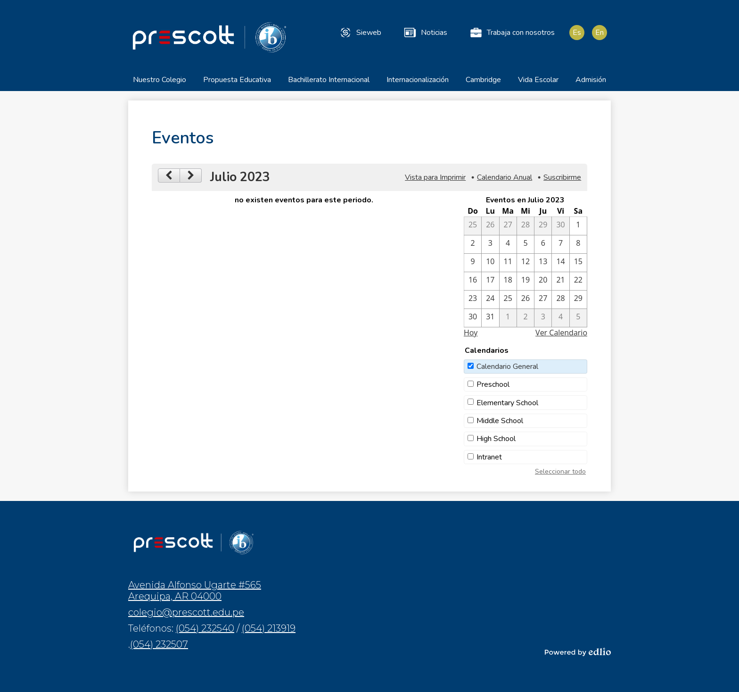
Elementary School (507, 403)
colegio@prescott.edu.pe (186, 612)
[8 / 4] (560, 318)
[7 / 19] (525, 281)
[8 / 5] (578, 318)
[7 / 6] (543, 244)
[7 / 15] (578, 263)
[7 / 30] (473, 318)
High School (496, 439)
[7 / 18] (508, 281)
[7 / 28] (560, 300)
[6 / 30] (560, 226)
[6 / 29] (543, 226)
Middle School (499, 422)
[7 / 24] (490, 300)
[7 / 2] (473, 244)
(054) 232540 (205, 628)
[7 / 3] (490, 244)
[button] (159, 83)
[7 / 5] (525, 244)
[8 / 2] (525, 318)
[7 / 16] (473, 281)
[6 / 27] (508, 226)
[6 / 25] (473, 226)
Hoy (470, 333)
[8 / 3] (543, 318)
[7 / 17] (490, 281)
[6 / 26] (490, 226)
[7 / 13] (543, 263)
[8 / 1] (508, 318)
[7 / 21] (560, 281)
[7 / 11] (508, 263)
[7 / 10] (490, 263)
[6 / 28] (525, 226)
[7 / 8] (578, 244)
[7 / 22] (578, 281)
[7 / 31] (490, 318)
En (599, 32)
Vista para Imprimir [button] (435, 178)
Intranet (489, 457)
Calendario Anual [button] (504, 178)
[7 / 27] (543, 300)
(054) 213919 (269, 628)
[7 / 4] (508, 244)
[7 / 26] (525, 300)
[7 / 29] (578, 300)
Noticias (425, 32)
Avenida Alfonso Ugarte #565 (194, 590)
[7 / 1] (578, 226)
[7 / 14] (560, 263)
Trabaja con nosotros (512, 32)
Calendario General (507, 367)
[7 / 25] (508, 300)
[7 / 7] (560, 244)
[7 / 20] (543, 281)
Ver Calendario (561, 333)
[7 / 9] (473, 263)
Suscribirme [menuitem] (562, 178)
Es (577, 32)
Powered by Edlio (578, 652)
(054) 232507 (159, 644)
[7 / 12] (525, 263)
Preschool (492, 385)
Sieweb (359, 32)
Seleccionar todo (560, 471)
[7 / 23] (473, 300)
